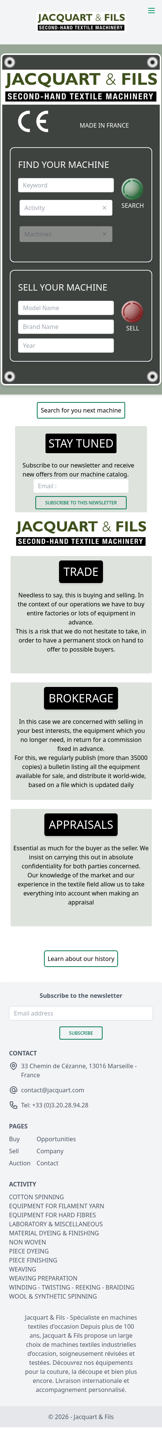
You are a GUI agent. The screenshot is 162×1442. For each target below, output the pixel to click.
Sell (14, 1151)
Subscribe (81, 1033)
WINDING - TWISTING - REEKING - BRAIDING (72, 1287)
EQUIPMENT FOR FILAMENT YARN (56, 1206)
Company (50, 1151)
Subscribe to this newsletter (81, 502)
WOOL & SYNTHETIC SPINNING (53, 1296)
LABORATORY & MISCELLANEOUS (56, 1224)
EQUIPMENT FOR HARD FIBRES (52, 1215)
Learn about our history (81, 959)
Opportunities (56, 1139)
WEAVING (22, 1269)
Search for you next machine (81, 410)
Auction (19, 1163)
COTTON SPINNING (36, 1197)
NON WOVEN (27, 1242)
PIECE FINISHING (33, 1260)
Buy (14, 1139)
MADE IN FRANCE (104, 125)
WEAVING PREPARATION (43, 1278)
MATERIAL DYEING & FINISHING (54, 1233)
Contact (47, 1163)
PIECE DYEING (29, 1251)
